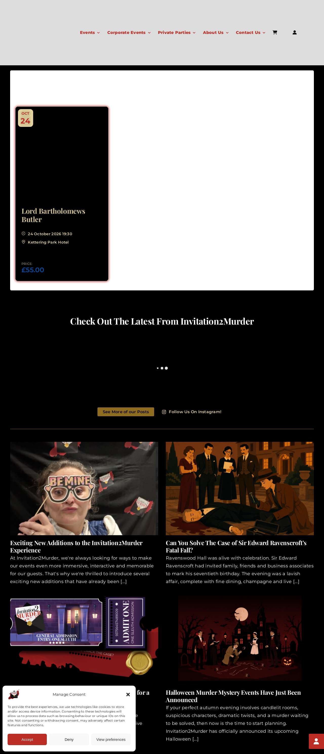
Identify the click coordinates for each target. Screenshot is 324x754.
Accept (27, 739)
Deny (69, 739)
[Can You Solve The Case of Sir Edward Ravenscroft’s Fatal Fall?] (240, 488)
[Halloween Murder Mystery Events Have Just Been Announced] (240, 638)
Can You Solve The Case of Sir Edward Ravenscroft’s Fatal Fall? (236, 546)
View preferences (111, 739)
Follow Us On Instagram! (191, 411)
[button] (128, 694)
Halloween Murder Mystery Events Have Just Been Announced (233, 696)
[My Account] (316, 741)
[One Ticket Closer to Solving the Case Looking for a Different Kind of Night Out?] (84, 638)
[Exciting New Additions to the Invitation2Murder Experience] (84, 488)
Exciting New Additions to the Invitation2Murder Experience (76, 546)
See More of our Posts (126, 411)
